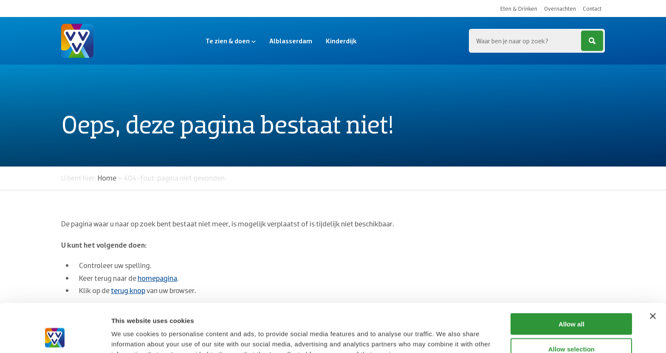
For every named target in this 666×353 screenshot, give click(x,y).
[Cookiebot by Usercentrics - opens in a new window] (55, 336)
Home (107, 178)
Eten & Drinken (518, 8)
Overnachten (560, 8)
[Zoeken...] (537, 41)
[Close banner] (653, 271)
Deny (571, 328)
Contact (592, 8)
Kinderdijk (341, 41)
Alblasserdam (290, 41)
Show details (446, 336)
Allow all (571, 278)
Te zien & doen (231, 41)
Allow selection (571, 303)
